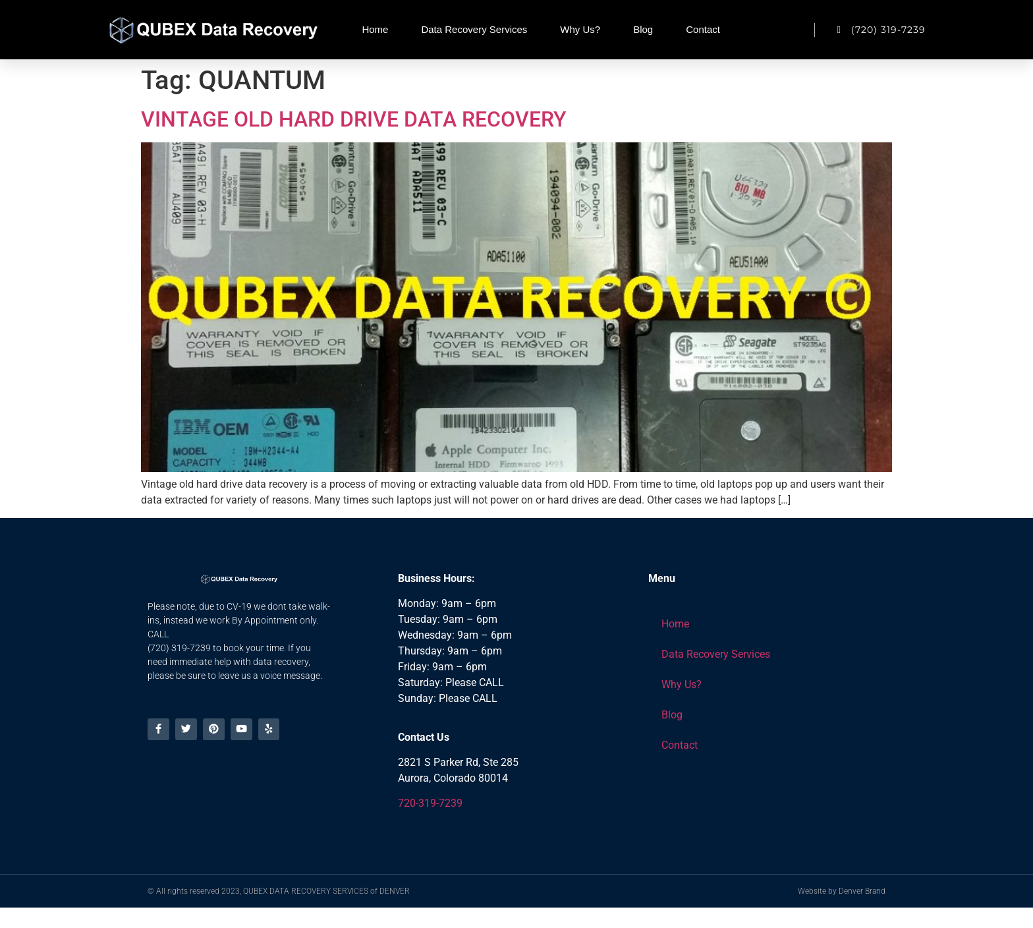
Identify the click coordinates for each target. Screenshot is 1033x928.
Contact (703, 29)
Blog (643, 29)
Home (375, 29)
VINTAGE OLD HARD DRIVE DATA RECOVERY (354, 119)
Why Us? (580, 29)
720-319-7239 (430, 803)
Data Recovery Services (474, 29)
